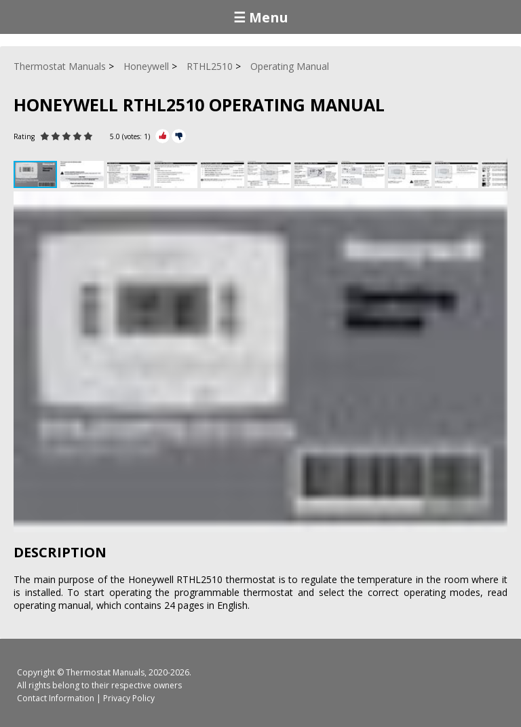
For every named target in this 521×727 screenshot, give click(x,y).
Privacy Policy (129, 698)
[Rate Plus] (162, 136)
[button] (83, 174)
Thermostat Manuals (105, 672)
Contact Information (55, 698)
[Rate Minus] (179, 136)
